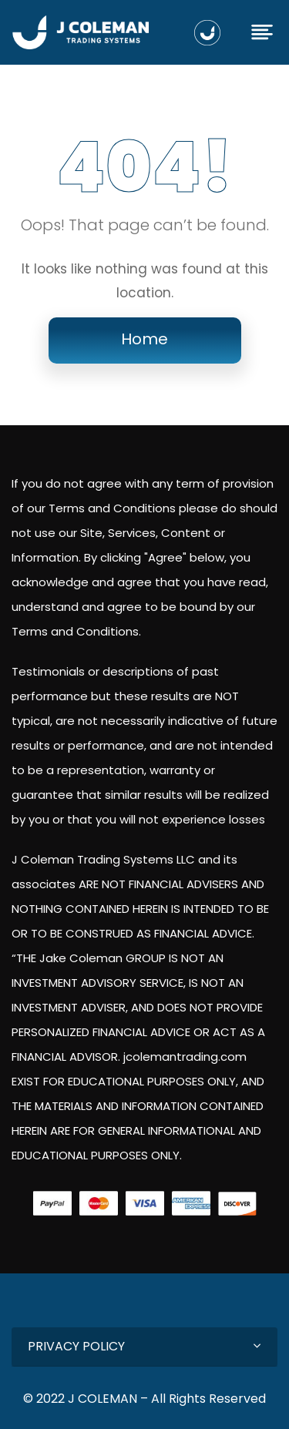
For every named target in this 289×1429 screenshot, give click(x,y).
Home (144, 339)
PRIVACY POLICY (76, 1346)
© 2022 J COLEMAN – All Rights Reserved (144, 1398)
